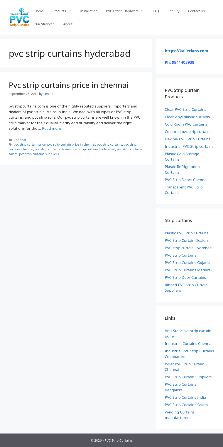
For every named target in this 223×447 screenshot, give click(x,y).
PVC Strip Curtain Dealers (187, 240)
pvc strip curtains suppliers (39, 154)
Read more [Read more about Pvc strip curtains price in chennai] (51, 128)
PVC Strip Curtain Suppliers (188, 376)
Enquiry (173, 11)
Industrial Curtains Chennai (188, 343)
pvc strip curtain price (30, 144)
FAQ (156, 11)
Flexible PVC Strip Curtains (187, 138)
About (68, 24)
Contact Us (196, 11)
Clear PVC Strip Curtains (185, 109)
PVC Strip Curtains (180, 255)
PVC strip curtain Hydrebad (188, 247)
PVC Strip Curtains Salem (186, 404)
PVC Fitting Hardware (127, 10)
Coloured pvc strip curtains (188, 131)
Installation (88, 11)
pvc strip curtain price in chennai (71, 144)
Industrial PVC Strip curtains (189, 146)
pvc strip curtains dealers (53, 149)
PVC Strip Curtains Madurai (188, 269)
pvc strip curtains (109, 144)
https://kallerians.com (186, 50)
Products (64, 10)
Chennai (20, 140)
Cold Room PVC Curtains (186, 124)
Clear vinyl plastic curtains (187, 116)
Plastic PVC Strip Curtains (186, 232)
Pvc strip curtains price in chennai (69, 85)
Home (39, 11)
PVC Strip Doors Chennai (186, 179)
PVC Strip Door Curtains (185, 277)
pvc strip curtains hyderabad (94, 149)
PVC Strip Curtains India (185, 397)
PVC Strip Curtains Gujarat (187, 262)
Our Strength (44, 24)
